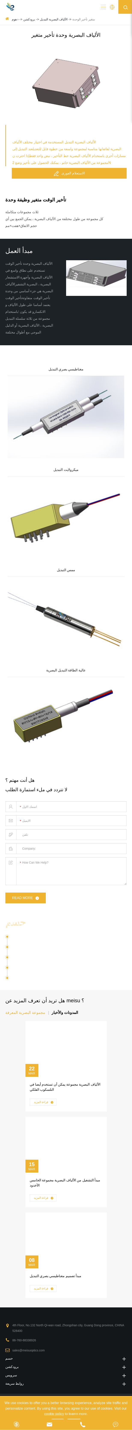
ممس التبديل (66, 570)
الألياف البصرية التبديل (54, 19)
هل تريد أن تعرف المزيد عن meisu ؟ (45, 1000)
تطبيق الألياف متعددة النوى (31, 959)
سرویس (66, 1375)
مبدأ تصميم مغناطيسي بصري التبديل (56, 1276)
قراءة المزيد (44, 1102)
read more (26, 898)
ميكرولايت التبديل (65, 470)
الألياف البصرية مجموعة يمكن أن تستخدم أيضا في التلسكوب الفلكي (65, 1087)
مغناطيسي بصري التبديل (66, 369)
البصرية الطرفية (23, 969)
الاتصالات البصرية (24, 948)
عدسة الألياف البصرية (31, 978)
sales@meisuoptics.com (28, 1350)
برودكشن (29, 19)
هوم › (15, 19)
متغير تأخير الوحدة (84, 19)
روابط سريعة (66, 1383)
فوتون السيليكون (24, 938)
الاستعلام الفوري (69, 173)
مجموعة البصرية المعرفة (25, 1012)
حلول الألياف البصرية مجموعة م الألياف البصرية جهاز (61, 923)
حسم (66, 1358)
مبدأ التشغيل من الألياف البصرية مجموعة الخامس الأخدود (65, 1182)
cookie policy (54, 1414)
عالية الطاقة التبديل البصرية (66, 670)
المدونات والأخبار (65, 1012)
